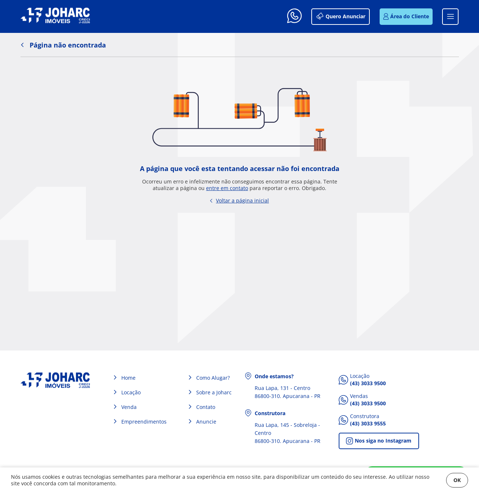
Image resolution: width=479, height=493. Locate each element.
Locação (131, 392)
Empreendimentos (144, 421)
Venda (129, 406)
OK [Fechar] (457, 480)
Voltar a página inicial (239, 200)
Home (128, 377)
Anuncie (206, 421)
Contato (205, 406)
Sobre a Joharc (214, 392)
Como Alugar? (213, 377)
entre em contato (227, 188)
